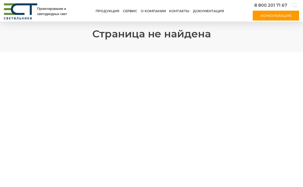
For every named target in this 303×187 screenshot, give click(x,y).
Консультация (276, 16)
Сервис (130, 11)
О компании (153, 11)
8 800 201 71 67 (270, 5)
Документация (208, 11)
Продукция (107, 11)
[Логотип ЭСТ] (36, 11)
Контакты (179, 11)
